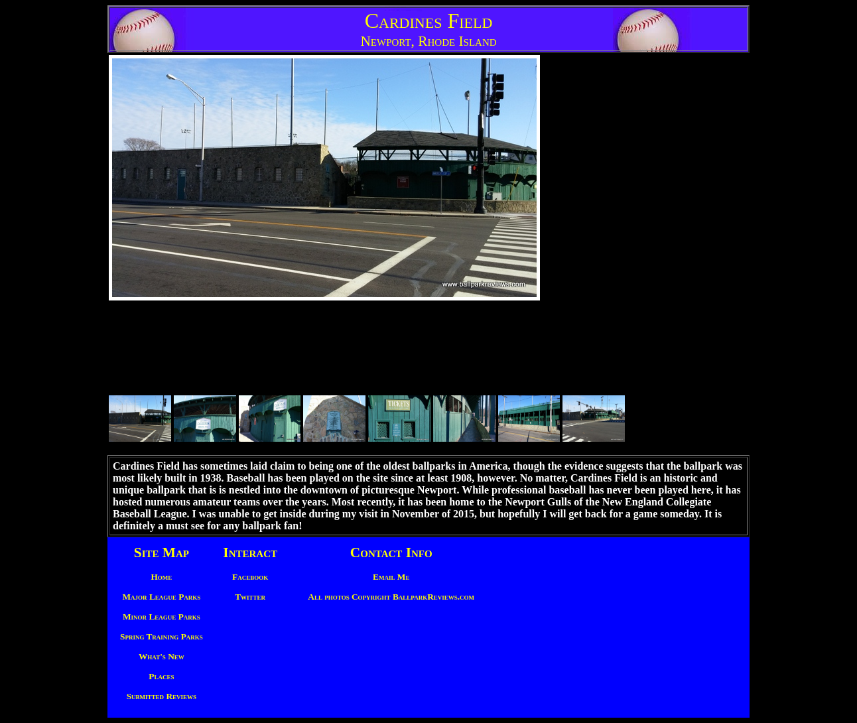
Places (161, 676)
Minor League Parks (161, 617)
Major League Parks (162, 597)
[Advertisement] (675, 254)
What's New (161, 656)
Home (161, 577)
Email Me (391, 577)
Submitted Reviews (161, 696)
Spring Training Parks (161, 636)
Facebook (250, 577)
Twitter (250, 597)
